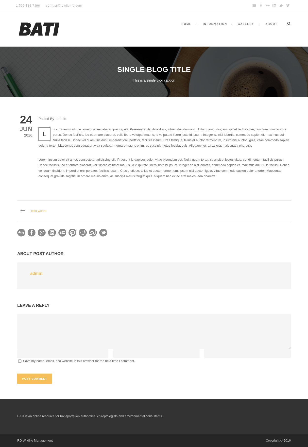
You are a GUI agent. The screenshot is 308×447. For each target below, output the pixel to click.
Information (215, 23)
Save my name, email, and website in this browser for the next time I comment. (79, 361)
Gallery (246, 23)
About (271, 23)
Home (186, 23)
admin (61, 119)
